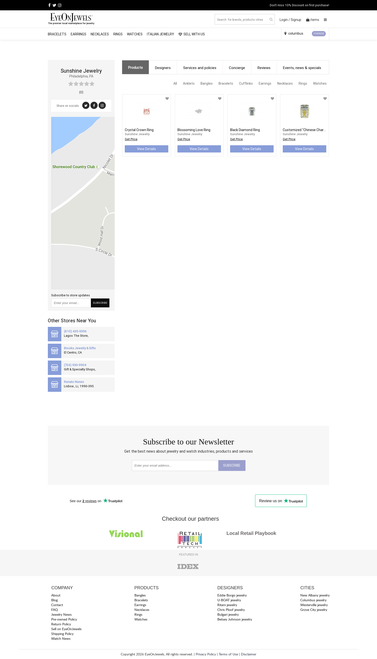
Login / (285, 20)
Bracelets (57, 34)
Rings (118, 34)
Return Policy (61, 624)
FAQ (54, 609)
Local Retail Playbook (251, 533)
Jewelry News (61, 614)
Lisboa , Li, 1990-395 (79, 386)
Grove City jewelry (313, 609)
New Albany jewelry (315, 595)
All (175, 83)
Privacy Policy (206, 654)
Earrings (78, 34)
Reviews (264, 67)
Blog (54, 600)
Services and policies (199, 67)
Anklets (189, 83)
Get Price (131, 139)
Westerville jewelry (314, 604)
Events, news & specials (302, 67)
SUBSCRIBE (100, 302)
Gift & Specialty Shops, (80, 369)
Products (135, 67)
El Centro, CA (73, 352)
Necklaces (100, 34)
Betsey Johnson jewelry (234, 619)
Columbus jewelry (313, 600)
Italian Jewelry (160, 34)
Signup (296, 20)
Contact (57, 604)
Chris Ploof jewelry (231, 609)
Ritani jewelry (227, 604)
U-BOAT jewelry (229, 600)
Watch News (60, 638)
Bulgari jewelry (228, 614)
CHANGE (319, 33)
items (312, 20)
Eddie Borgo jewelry (232, 595)
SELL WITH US (191, 34)
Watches (135, 34)
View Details (146, 149)
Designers (163, 67)
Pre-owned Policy (64, 619)
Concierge (237, 67)
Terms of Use (228, 654)
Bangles (207, 83)
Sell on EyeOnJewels (66, 629)
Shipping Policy (62, 633)
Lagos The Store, (76, 336)
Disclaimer (248, 654)
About (55, 595)
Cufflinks (246, 83)
